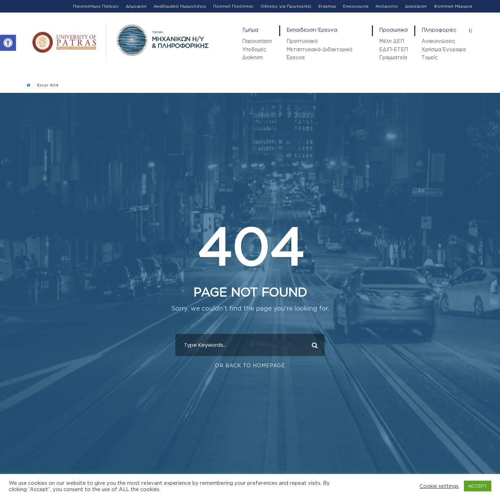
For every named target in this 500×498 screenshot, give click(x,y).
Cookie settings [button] (439, 486)
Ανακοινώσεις (438, 40)
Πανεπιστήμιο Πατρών (96, 6)
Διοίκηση (252, 57)
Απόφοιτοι (386, 6)
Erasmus (327, 6)
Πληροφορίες (439, 30)
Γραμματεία (393, 57)
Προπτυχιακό (302, 40)
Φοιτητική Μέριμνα (453, 6)
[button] (8, 43)
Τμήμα (250, 30)
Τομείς (430, 57)
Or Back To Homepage (250, 365)
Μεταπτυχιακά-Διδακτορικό (319, 49)
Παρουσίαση (257, 40)
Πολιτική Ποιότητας (233, 6)
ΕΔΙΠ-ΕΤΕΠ (393, 49)
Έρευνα (295, 57)
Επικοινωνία (355, 6)
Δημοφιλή (136, 6)
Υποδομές (254, 49)
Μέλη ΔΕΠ (391, 40)
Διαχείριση (416, 6)
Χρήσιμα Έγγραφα (444, 49)
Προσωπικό (393, 30)
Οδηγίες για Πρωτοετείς (285, 6)
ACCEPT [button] (477, 485)
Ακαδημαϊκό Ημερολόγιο (179, 6)
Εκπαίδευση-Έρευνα (311, 30)
